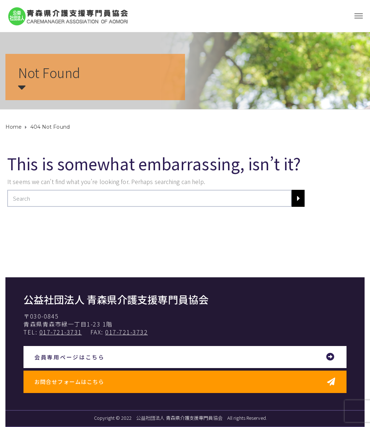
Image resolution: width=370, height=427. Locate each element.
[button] (185, 357)
